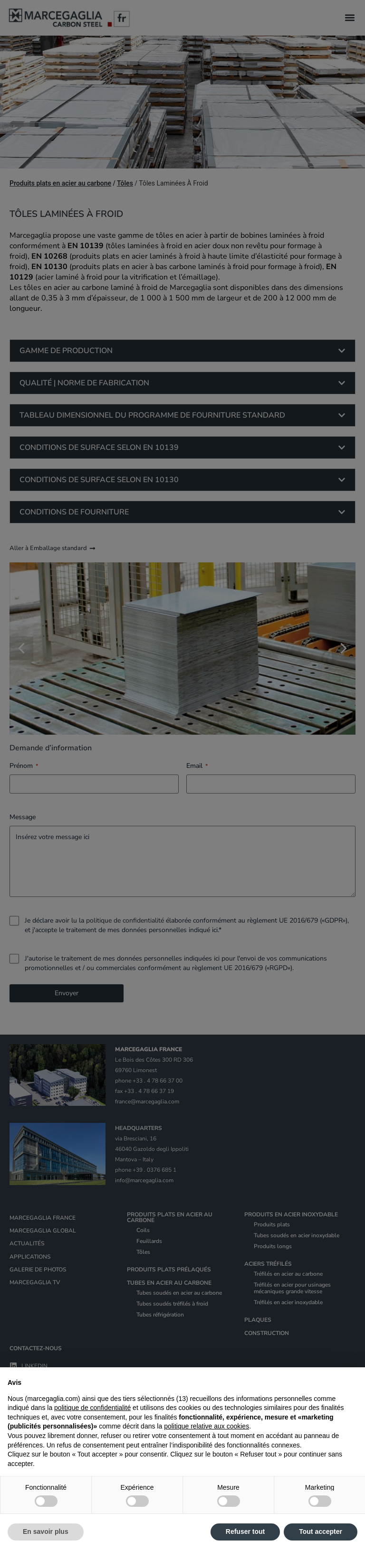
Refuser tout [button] (245, 1531)
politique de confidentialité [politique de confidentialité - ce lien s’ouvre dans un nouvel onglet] (92, 1407)
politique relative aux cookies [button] (206, 1426)
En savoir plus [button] (45, 1531)
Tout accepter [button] (320, 1531)
